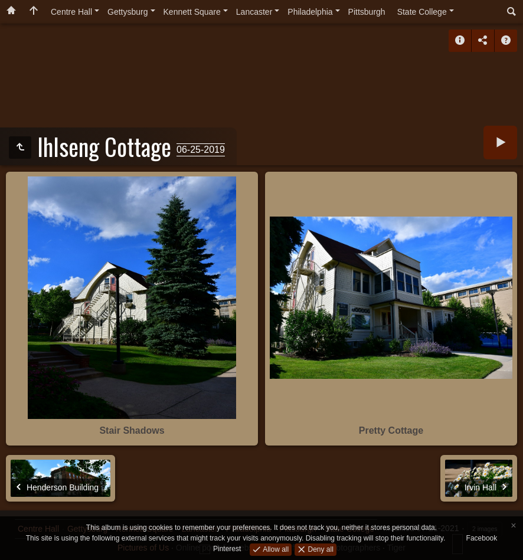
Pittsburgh (366, 12)
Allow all (275, 549)
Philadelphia (309, 12)
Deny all (320, 549)
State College (422, 12)
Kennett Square (192, 12)
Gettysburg (127, 12)
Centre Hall (71, 12)
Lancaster (254, 12)
